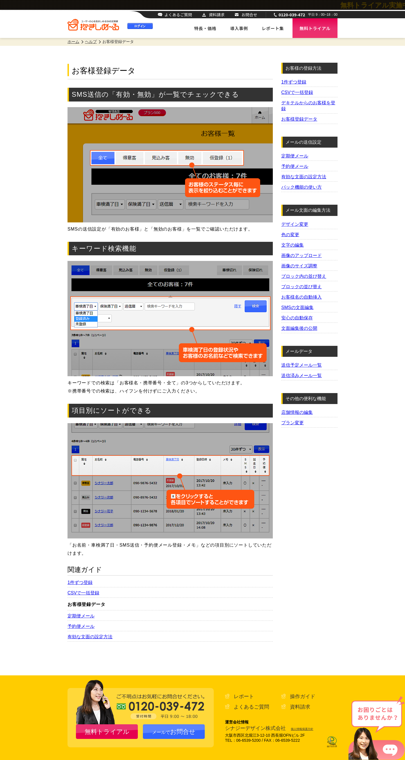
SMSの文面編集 (297, 307)
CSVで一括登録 (83, 592)
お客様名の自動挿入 (301, 297)
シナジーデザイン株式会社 (255, 728)
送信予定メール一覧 (301, 365)
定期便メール (81, 616)
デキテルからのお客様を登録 (308, 105)
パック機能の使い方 (301, 187)
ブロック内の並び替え (303, 276)
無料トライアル (107, 731)
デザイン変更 (294, 224)
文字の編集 (292, 245)
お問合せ (249, 14)
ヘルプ (91, 41)
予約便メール (81, 626)
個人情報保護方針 (302, 728)
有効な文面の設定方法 (90, 636)
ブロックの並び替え (301, 286)
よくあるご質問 (178, 14)
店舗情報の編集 (297, 412)
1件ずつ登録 (80, 582)
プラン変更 (292, 422)
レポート (244, 696)
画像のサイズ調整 (299, 265)
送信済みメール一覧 (301, 375)
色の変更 (290, 234)
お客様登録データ (299, 119)
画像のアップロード (301, 255)
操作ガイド (302, 696)
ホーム (73, 41)
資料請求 (217, 14)
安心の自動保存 (297, 317)
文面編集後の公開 (299, 328)
